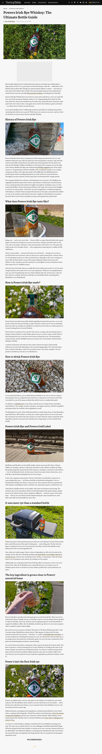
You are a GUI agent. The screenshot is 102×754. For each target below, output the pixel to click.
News (34, 2)
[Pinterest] (77, 2)
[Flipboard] (75, 2)
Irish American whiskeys (35, 93)
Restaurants (53, 2)
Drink (5, 8)
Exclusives (42, 2)
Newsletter (94, 2)
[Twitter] (72, 2)
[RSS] (86, 2)
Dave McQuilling (10, 21)
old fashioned (19, 404)
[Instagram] (83, 2)
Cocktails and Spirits (16, 8)
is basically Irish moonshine (52, 634)
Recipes (27, 2)
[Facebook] (69, 2)
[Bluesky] (80, 2)
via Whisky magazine (43, 167)
